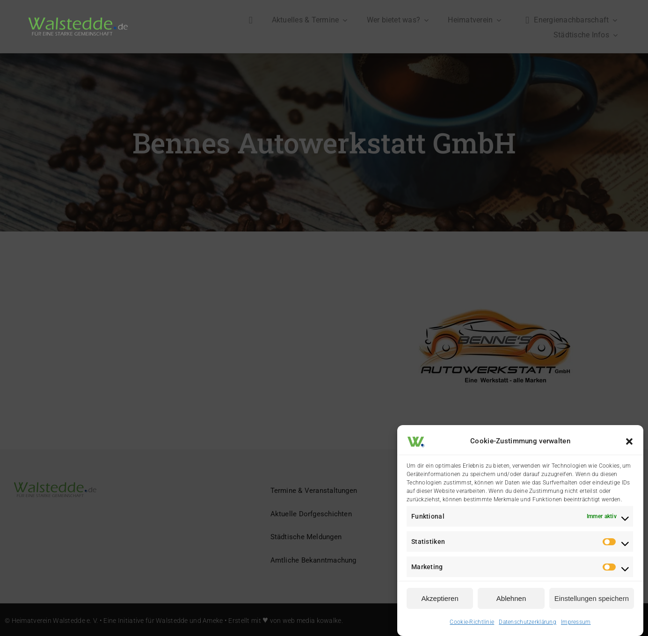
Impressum (576, 622)
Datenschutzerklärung (527, 622)
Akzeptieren (440, 598)
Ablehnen (511, 598)
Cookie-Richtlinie (472, 622)
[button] (629, 441)
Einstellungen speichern (591, 598)
